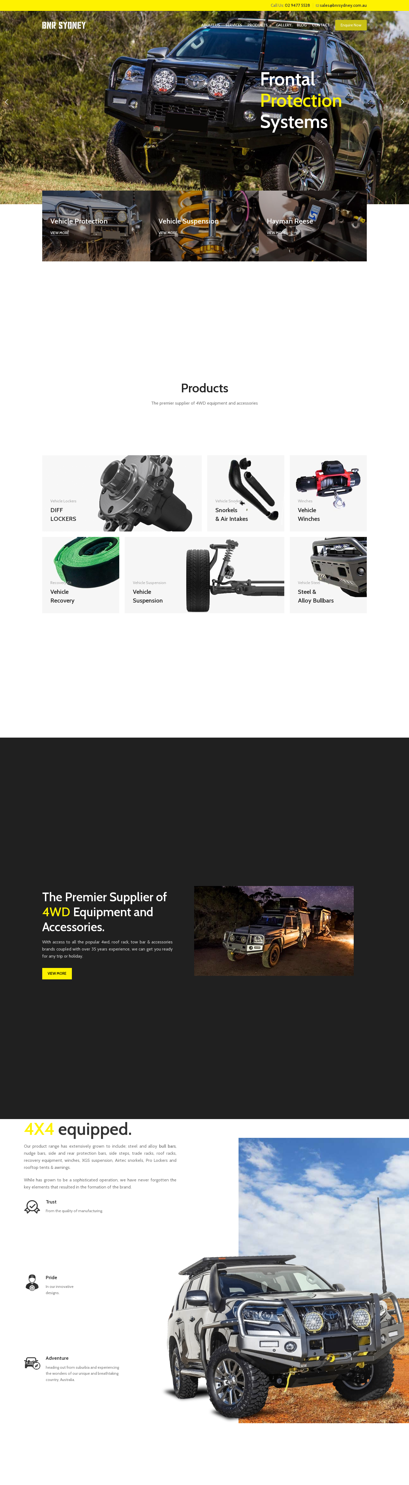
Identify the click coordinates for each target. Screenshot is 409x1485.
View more (59, 233)
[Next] (402, 102)
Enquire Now (351, 25)
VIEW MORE (57, 973)
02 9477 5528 (297, 5)
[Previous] (7, 102)
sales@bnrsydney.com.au (343, 5)
